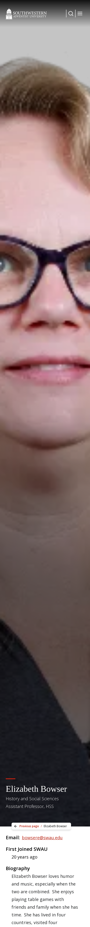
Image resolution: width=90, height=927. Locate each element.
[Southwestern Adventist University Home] (26, 13)
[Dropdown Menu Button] (70, 13)
